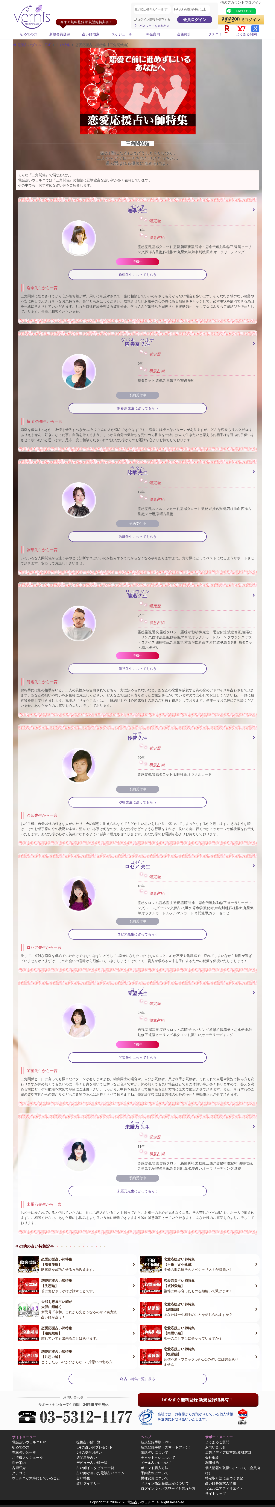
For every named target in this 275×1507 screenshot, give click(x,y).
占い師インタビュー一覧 (95, 1468)
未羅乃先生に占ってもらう (137, 1191)
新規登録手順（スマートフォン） (166, 1447)
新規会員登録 (59, 34)
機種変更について (154, 1478)
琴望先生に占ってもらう (137, 1058)
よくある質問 (246, 34)
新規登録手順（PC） (157, 1442)
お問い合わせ (215, 1447)
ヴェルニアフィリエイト (224, 1488)
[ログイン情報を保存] (135, 19)
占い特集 (63, 45)
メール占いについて (156, 1463)
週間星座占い (86, 1458)
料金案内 (153, 34)
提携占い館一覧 (88, 1442)
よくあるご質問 (217, 1442)
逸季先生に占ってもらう (137, 275)
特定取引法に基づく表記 (224, 1478)
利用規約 (212, 1463)
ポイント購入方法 (154, 1468)
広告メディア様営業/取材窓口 (228, 1452)
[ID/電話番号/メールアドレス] (152, 9)
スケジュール (122, 34)
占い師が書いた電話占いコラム (100, 1473)
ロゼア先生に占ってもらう (137, 934)
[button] (241, 19)
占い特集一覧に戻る (137, 1379)
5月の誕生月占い (89, 1452)
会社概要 (212, 1458)
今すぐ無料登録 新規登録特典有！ (197, 1399)
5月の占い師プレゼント (94, 1447)
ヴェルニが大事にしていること (36, 1478)
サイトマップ (215, 1494)
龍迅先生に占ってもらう (137, 669)
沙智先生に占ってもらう (137, 802)
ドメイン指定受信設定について (165, 1483)
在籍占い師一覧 (24, 1452)
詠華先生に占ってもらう (137, 537)
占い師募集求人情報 (220, 1483)
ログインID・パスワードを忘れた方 (168, 1488)
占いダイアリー (88, 1483)
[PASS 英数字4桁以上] (191, 9)
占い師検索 (90, 34)
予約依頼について (154, 1473)
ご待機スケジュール (27, 1458)
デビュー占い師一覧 (91, 1463)
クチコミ (215, 34)
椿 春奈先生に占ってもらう (138, 408)
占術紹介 (184, 34)
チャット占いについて (158, 1458)
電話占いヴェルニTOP (29, 1442)
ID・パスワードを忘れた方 (152, 26)
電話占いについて (154, 1452)
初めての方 (28, 34)
